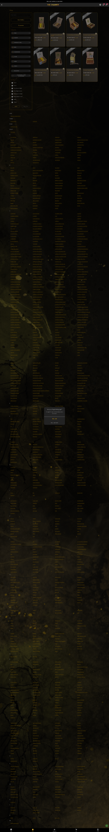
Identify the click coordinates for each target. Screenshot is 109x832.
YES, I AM (54, 419)
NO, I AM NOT (54, 423)
